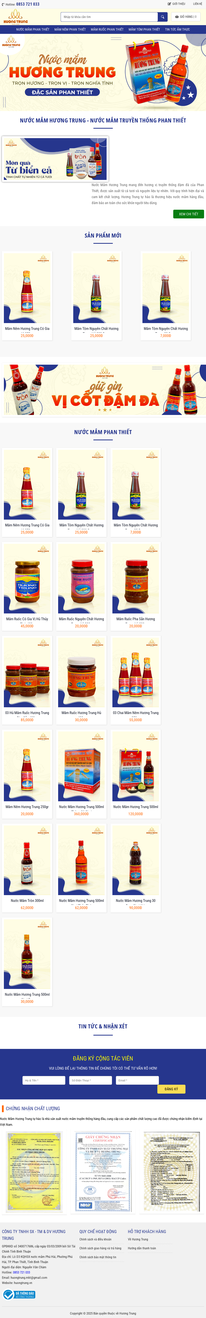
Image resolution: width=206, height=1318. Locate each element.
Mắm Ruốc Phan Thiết (107, 29)
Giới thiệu (176, 4)
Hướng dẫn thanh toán (142, 1248)
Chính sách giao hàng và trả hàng (100, 1248)
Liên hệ (195, 4)
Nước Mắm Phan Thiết (32, 29)
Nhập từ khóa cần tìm (162, 16)
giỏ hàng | (186, 17)
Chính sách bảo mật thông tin (97, 1257)
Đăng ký (171, 1089)
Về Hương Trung (138, 1239)
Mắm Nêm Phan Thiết (70, 29)
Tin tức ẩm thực (177, 29)
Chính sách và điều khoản (95, 1239)
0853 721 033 (21, 1272)
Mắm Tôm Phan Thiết (144, 29)
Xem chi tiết (188, 214)
